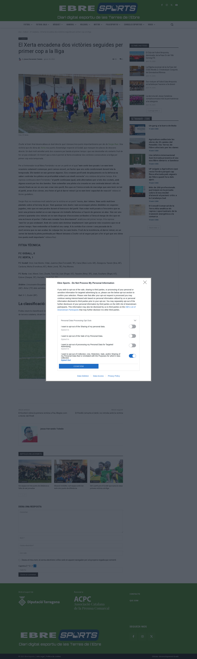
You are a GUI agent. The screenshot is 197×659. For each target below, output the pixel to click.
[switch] (132, 326)
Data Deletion (83, 376)
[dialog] (98, 329)
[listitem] (98, 320)
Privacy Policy (114, 376)
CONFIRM (79, 366)
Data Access (98, 376)
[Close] (145, 283)
